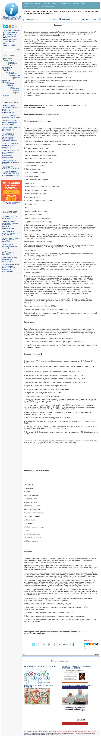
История (7, 69)
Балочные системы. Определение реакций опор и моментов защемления (10, 268)
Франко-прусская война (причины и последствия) (9, 122)
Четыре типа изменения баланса (10, 167)
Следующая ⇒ (65, 19)
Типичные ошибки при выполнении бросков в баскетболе (76, 667)
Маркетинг (11, 72)
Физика (11, 87)
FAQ (5, 43)
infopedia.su (26, 733)
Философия (15, 89)
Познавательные (64, 3)
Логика (8, 70)
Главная (26, 3)
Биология (9, 60)
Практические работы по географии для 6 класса (11, 233)
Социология (10, 84)
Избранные (35, 3)
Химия (17, 92)
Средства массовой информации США (77, 685)
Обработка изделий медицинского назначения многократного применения (10, 154)
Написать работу (9, 45)
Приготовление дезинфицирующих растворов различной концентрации (10, 109)
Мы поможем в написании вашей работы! (86, 731)
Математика (13, 74)
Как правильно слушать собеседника (39, 666)
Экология (5, 95)
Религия (7, 82)
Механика (16, 77)
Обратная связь (9, 41)
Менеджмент (15, 75)
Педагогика (6, 80)
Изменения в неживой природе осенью (9, 246)
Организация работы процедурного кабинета (11, 129)
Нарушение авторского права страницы (66, 731)
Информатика (7, 67)
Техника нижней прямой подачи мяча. (11, 116)
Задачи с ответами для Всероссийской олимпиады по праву (11, 173)
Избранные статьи (10, 32)
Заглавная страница (11, 30)
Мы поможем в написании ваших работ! (11, 202)
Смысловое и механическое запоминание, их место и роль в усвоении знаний (9, 137)
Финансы (16, 90)
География (13, 64)
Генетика (11, 62)
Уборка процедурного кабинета (8, 252)
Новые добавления (10, 40)
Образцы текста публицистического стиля (10, 162)
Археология (8, 59)
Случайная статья (10, 34)
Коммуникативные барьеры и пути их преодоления (10, 145)
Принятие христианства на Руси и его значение (40, 686)
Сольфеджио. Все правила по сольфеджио (9, 259)
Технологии (11, 85)
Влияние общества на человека (10, 217)
